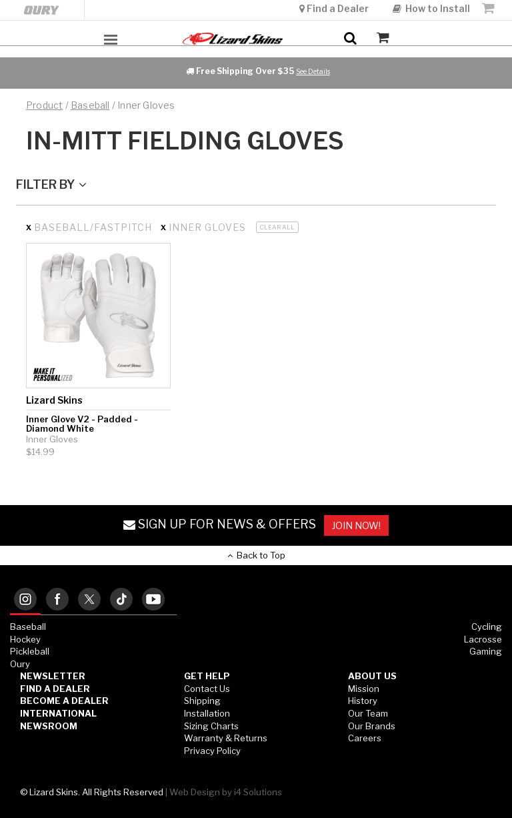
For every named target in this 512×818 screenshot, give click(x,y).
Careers (364, 738)
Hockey (25, 639)
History (362, 700)
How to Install (431, 8)
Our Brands (371, 726)
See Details (313, 71)
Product (44, 105)
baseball (90, 105)
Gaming (485, 651)
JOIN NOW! (356, 525)
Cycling (486, 626)
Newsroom (48, 726)
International (58, 713)
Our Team (368, 713)
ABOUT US (372, 676)
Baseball (28, 626)
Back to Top (256, 555)
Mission (363, 688)
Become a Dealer (64, 700)
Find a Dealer (335, 8)
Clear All (277, 227)
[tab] (25, 600)
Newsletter (52, 676)
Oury (20, 664)
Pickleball (29, 651)
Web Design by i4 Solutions (225, 792)
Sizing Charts (211, 726)
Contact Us (207, 688)
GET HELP (207, 676)
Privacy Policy (212, 750)
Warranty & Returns (225, 738)
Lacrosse (483, 639)
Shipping (202, 700)
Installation (207, 713)
